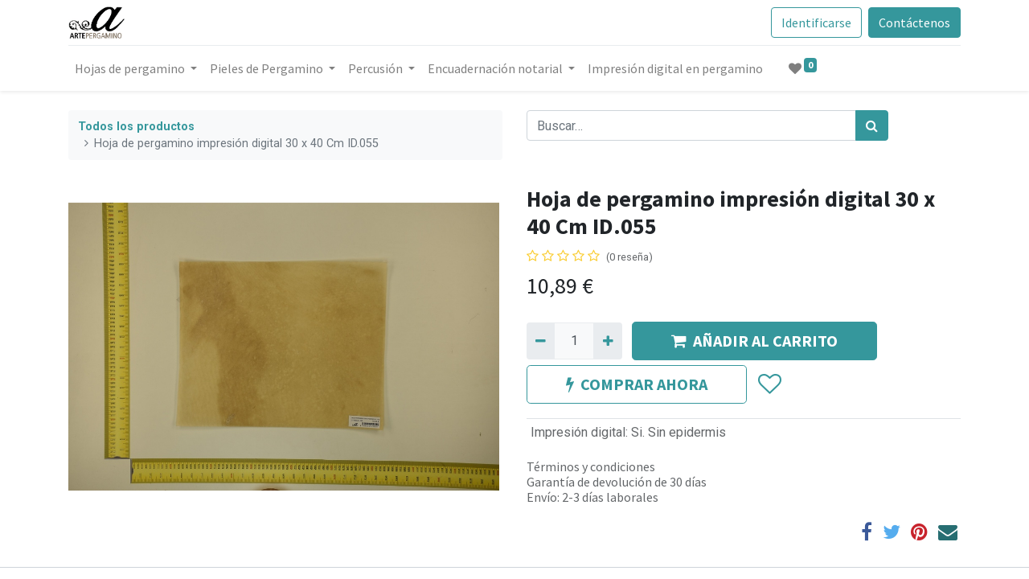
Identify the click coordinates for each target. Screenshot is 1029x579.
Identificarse (816, 22)
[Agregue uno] (607, 340)
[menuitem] (675, 68)
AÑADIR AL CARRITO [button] (754, 341)
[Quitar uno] (541, 340)
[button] (769, 384)
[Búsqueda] (871, 125)
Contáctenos (914, 22)
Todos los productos (136, 126)
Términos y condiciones (591, 466)
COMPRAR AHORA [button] (636, 384)
